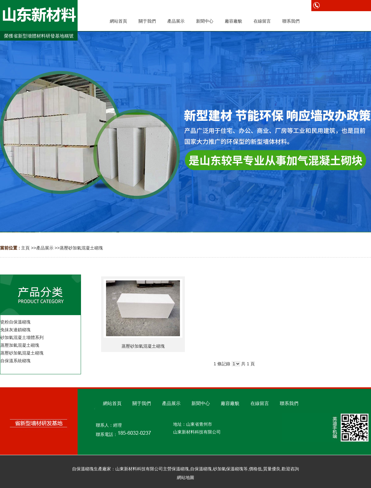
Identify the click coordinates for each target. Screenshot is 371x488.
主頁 (25, 247)
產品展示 (44, 247)
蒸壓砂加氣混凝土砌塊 (81, 247)
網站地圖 (185, 477)
